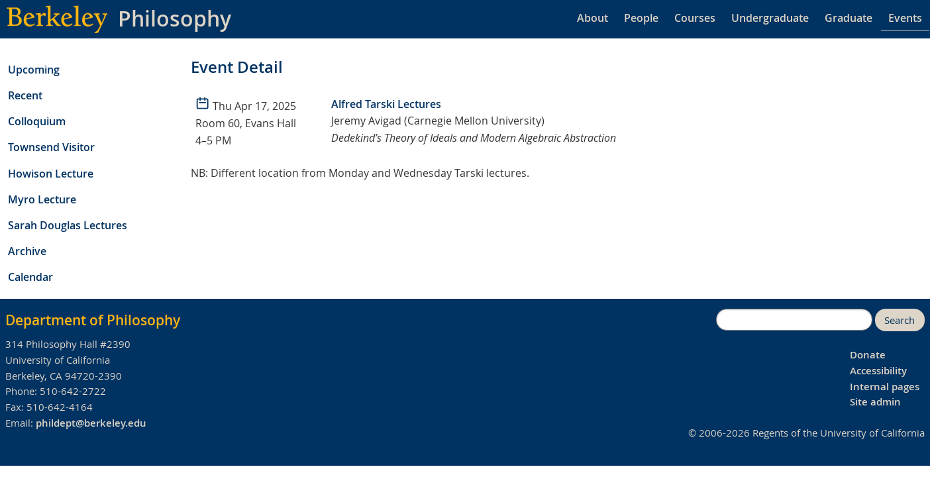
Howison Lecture (50, 173)
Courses (694, 18)
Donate (868, 354)
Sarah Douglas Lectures (67, 225)
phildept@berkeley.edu (91, 423)
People (641, 18)
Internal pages (884, 386)
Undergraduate (770, 18)
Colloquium (37, 121)
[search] (794, 320)
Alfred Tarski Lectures (386, 104)
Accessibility (878, 370)
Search (899, 320)
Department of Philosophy (92, 320)
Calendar (30, 277)
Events (905, 18)
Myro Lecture (42, 199)
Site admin (875, 402)
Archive (27, 251)
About (592, 18)
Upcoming (34, 69)
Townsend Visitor (51, 147)
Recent (25, 95)
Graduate (848, 18)
